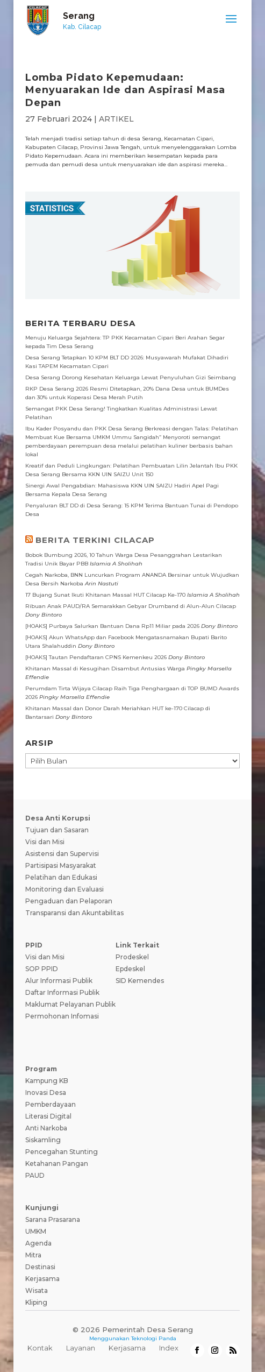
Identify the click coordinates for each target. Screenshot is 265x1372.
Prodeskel (132, 957)
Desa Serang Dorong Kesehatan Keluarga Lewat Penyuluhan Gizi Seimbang (130, 377)
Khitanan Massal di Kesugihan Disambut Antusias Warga (105, 668)
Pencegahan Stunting (61, 1152)
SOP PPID (41, 969)
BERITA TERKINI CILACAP (95, 540)
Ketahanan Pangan (56, 1163)
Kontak (40, 1347)
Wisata (36, 1290)
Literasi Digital (48, 1116)
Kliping (36, 1302)
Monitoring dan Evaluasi (64, 889)
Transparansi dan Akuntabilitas (74, 913)
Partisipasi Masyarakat (60, 865)
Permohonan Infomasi (62, 1016)
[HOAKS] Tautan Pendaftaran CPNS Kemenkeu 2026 (96, 657)
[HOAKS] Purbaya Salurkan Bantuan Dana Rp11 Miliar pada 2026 (112, 626)
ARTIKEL (116, 119)
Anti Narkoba (46, 1128)
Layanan (80, 1347)
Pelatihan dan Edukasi (61, 877)
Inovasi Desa (45, 1092)
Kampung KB (46, 1081)
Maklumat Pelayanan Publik (70, 1004)
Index (168, 1347)
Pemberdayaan (50, 1104)
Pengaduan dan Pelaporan (68, 901)
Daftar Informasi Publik (62, 992)
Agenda (38, 1243)
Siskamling (43, 1140)
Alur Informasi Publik (58, 981)
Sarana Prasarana (52, 1219)
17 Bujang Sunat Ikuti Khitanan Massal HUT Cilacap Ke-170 (105, 594)
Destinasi (40, 1267)
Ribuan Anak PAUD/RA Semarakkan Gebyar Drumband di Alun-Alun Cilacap (130, 606)
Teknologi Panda (153, 1338)
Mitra (33, 1255)
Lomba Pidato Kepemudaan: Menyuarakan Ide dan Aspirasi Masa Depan (125, 90)
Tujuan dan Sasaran (57, 830)
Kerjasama (42, 1279)
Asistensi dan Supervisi (62, 854)
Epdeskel (130, 969)
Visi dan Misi (45, 842)
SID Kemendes (140, 981)
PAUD (35, 1175)
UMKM (35, 1231)
